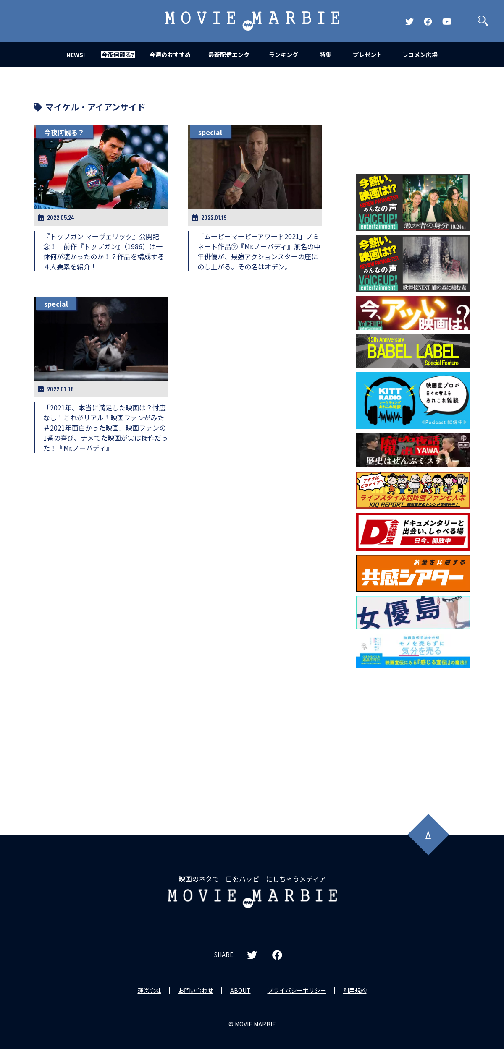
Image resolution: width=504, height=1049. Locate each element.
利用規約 (355, 990)
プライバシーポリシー (297, 990)
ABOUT (240, 990)
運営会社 (149, 990)
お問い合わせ (195, 990)
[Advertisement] (413, 733)
